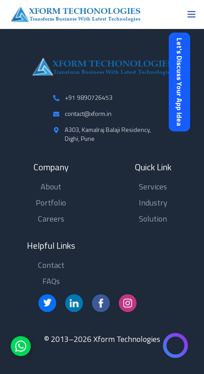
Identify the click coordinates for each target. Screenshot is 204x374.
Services (153, 187)
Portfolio (51, 203)
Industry (153, 203)
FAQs (51, 281)
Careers (51, 219)
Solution (153, 219)
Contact (51, 265)
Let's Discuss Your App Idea (179, 82)
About (51, 187)
